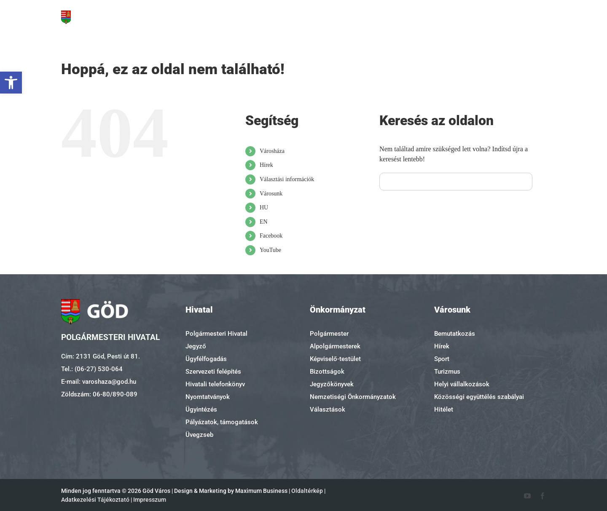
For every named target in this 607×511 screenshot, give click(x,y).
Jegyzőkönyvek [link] (332, 384)
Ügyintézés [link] (201, 409)
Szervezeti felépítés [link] (213, 371)
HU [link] (264, 207)
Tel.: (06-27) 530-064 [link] (92, 369)
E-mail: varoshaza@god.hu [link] (98, 381)
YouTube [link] (270, 250)
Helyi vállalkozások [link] (461, 384)
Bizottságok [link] (327, 371)
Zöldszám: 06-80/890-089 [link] (99, 394)
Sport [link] (441, 359)
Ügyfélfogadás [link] (206, 359)
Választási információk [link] (287, 179)
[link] (11, 83)
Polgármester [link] (329, 333)
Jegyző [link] (195, 346)
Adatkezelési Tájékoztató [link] (95, 499)
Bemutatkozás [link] (454, 333)
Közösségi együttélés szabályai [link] (479, 397)
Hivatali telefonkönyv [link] (215, 384)
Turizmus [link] (447, 371)
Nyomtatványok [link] (207, 397)
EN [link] (264, 222)
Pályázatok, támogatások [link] (221, 422)
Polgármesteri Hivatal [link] (216, 333)
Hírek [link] (266, 165)
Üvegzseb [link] (199, 435)
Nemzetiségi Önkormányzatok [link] (353, 397)
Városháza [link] (272, 151)
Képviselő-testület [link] (335, 359)
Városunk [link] (271, 193)
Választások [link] (327, 409)
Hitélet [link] (443, 409)
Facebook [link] (271, 236)
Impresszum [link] (149, 499)
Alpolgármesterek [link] (335, 346)
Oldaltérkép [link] (307, 490)
